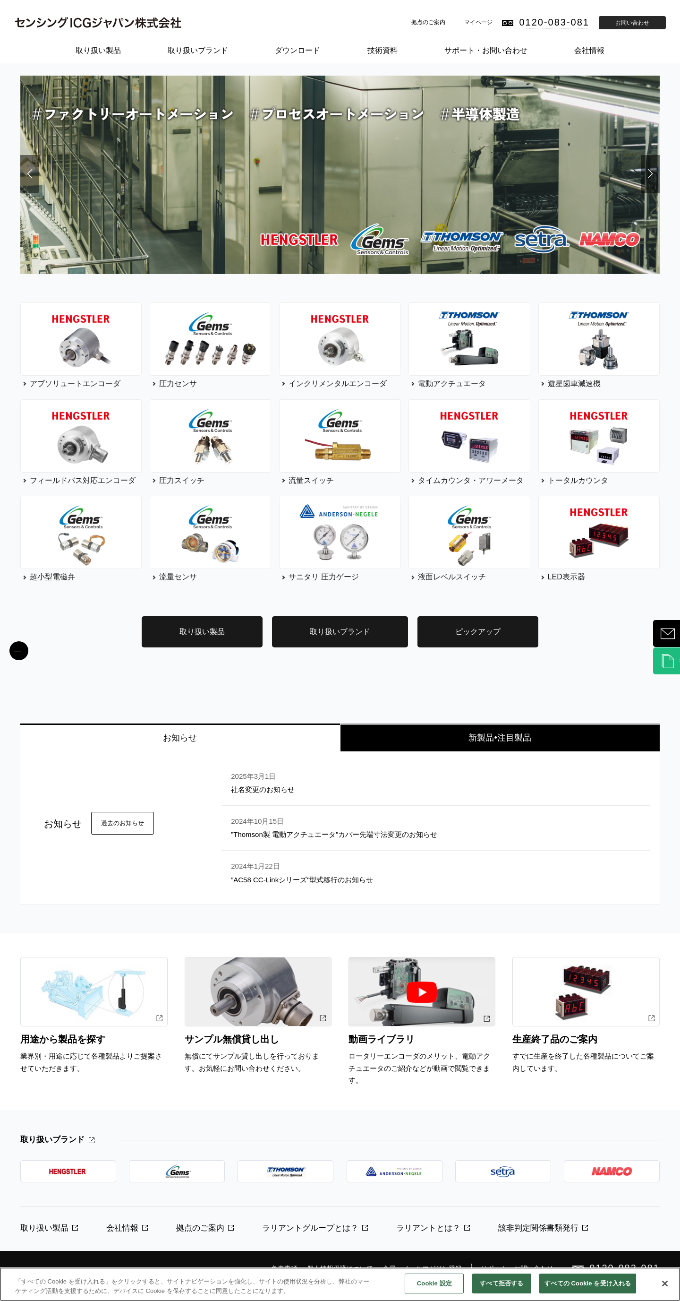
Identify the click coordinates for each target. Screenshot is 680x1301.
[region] (340, 1284)
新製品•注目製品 (499, 737)
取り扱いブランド (198, 50)
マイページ (478, 22)
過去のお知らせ (122, 823)
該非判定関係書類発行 (538, 1227)
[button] (29, 174)
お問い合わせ (632, 22)
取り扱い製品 (98, 50)
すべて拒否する (501, 1283)
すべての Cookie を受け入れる (587, 1283)
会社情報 (589, 50)
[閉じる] (664, 1283)
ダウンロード (297, 50)
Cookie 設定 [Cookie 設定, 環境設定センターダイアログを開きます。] (434, 1283)
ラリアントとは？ (428, 1227)
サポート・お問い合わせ (485, 50)
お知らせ (180, 737)
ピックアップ (478, 632)
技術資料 (382, 50)
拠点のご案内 (428, 22)
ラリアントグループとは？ (310, 1227)
